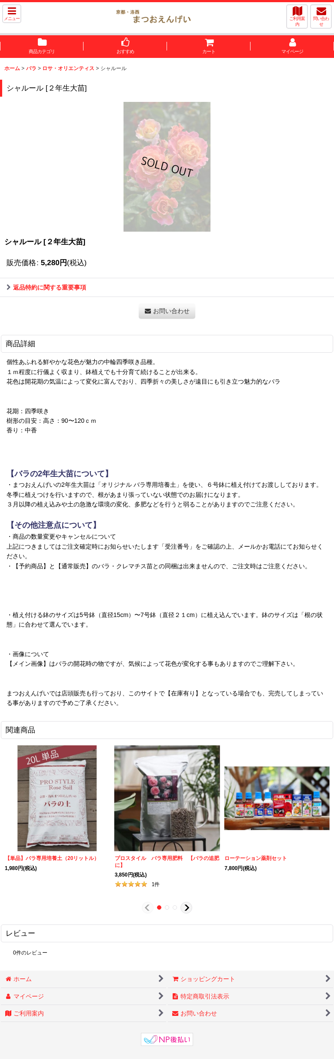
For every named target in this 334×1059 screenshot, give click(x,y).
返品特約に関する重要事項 (46, 287)
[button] (11, 13)
